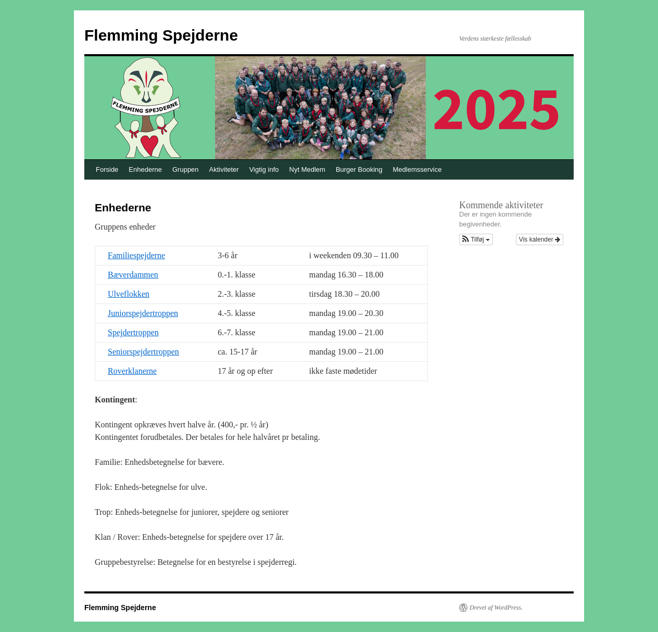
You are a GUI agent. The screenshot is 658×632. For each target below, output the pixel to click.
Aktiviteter (224, 169)
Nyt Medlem (307, 169)
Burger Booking (359, 169)
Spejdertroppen (133, 332)
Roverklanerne (132, 370)
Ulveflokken (128, 293)
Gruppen (185, 169)
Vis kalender (539, 239)
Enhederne (145, 169)
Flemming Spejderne (161, 35)
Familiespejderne (136, 255)
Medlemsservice (417, 169)
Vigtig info (264, 169)
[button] (476, 239)
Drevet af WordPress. (496, 607)
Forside (107, 169)
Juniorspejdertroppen (143, 313)
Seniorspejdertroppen (143, 351)
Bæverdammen (133, 274)
